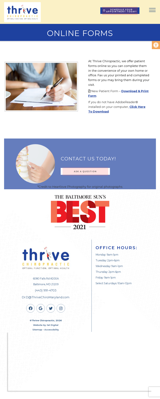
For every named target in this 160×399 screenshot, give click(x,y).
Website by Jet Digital (45, 325)
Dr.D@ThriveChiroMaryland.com (45, 297)
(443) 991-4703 (45, 290)
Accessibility (51, 329)
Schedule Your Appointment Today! (120, 10)
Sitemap (37, 329)
